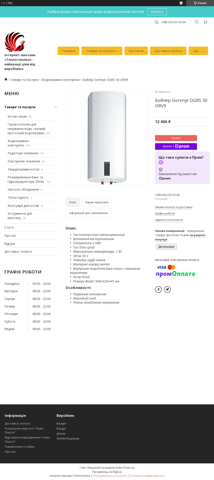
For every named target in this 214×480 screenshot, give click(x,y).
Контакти (136, 51)
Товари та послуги (100, 51)
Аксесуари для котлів (23, 205)
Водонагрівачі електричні (60, 80)
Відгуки (9, 244)
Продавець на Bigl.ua (107, 472)
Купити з (176, 146)
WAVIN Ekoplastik (68, 438)
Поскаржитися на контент (110, 476)
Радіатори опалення (23, 153)
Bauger (61, 423)
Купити (176, 138)
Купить (157, 11)
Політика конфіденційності (147, 476)
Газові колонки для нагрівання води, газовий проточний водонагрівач (26, 128)
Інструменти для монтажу (20, 215)
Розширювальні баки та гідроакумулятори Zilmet (26, 179)
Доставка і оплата (168, 51)
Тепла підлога (18, 197)
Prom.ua (128, 468)
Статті (9, 227)
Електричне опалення (24, 161)
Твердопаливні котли (23, 169)
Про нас (10, 235)
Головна (68, 51)
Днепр (61, 433)
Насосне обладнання (23, 189)
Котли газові (17, 116)
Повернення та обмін (20, 447)
